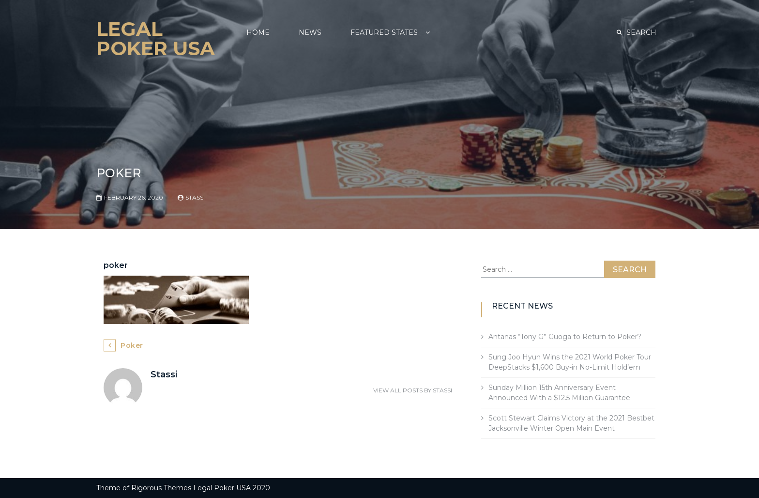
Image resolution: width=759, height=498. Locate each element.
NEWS (310, 32)
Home (258, 32)
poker (132, 345)
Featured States (384, 32)
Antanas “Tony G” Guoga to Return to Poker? (564, 336)
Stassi (195, 197)
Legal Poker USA (155, 38)
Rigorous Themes (161, 487)
